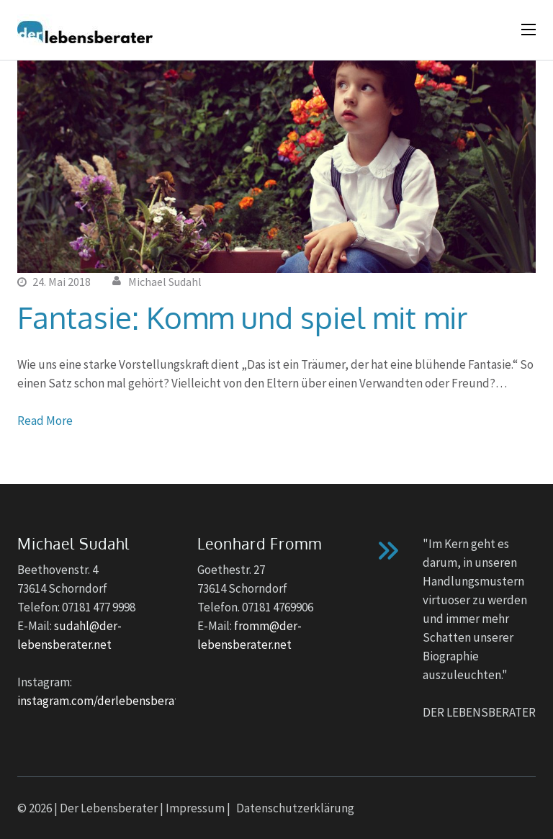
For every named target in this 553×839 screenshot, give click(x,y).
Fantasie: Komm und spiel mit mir (242, 317)
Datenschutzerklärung (295, 808)
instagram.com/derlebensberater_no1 (116, 701)
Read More (45, 421)
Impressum (195, 808)
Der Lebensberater (109, 808)
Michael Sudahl (165, 281)
